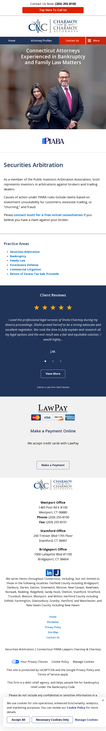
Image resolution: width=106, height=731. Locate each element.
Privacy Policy (53, 627)
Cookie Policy (60, 661)
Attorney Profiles (41, 40)
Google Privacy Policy (80, 670)
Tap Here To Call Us (53, 10)
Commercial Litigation (25, 269)
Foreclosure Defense (24, 265)
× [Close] (103, 700)
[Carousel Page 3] (60, 361)
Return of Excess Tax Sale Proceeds (34, 274)
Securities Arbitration (25, 252)
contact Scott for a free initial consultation (48, 215)
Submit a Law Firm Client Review (53, 387)
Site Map (53, 632)
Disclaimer (53, 622)
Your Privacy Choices (30, 661)
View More (53, 373)
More (96, 40)
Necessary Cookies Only (52, 720)
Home (11, 40)
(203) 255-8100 (59, 517)
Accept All (18, 720)
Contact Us (72, 40)
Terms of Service (49, 674)
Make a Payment (53, 465)
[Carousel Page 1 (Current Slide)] (45, 361)
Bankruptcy (18, 256)
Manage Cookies (83, 661)
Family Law (17, 260)
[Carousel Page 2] (53, 361)
